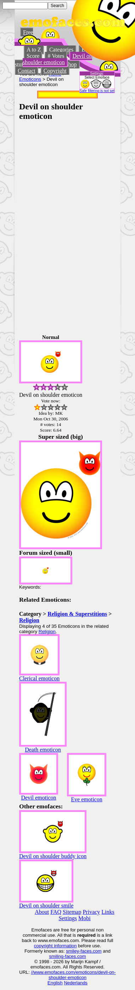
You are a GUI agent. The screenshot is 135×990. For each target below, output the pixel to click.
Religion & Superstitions (77, 614)
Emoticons (30, 79)
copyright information (55, 945)
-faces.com (90, 951)
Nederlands (76, 982)
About (42, 912)
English (55, 982)
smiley (72, 951)
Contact (26, 71)
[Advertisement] (94, 227)
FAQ (55, 912)
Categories (61, 50)
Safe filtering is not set (97, 91)
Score (33, 56)
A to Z (34, 50)
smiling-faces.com (67, 956)
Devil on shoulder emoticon (57, 59)
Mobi (84, 918)
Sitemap (72, 912)
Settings (67, 918)
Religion (29, 620)
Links (107, 912)
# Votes (55, 56)
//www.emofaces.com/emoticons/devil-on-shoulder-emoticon (73, 975)
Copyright (55, 71)
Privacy (91, 912)
